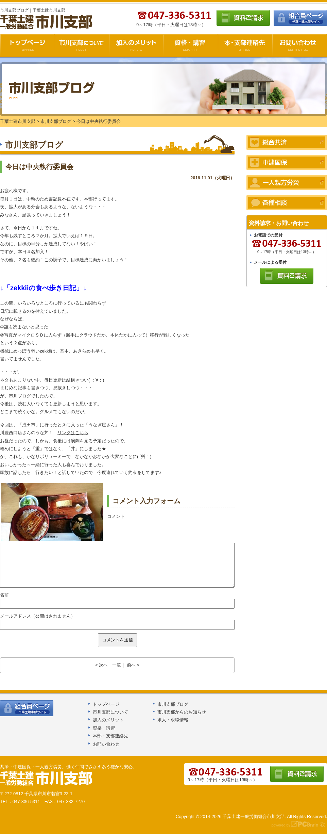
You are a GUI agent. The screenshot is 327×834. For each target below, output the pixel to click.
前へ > (133, 665)
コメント (116, 516)
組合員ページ (300, 18)
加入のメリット (136, 45)
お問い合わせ (299, 45)
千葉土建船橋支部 (46, 778)
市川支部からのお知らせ (181, 712)
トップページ (106, 704)
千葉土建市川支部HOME (27, 45)
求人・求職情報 (172, 719)
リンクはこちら (72, 432)
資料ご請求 (243, 18)
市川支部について (82, 45)
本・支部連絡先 (245, 45)
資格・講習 (191, 45)
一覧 (116, 665)
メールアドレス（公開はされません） (37, 616)
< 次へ (101, 665)
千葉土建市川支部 (47, 22)
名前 (4, 595)
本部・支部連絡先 (110, 735)
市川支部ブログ (172, 704)
